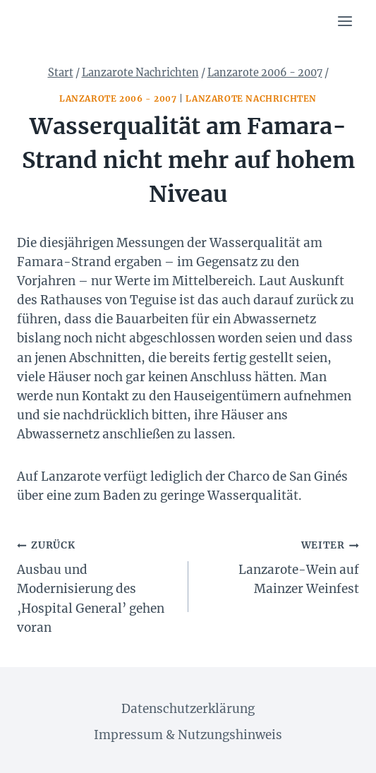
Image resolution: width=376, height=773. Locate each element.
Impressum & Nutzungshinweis (188, 735)
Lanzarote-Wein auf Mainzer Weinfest (280, 566)
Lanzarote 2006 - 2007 (118, 98)
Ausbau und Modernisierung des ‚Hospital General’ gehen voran (96, 585)
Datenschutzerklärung (188, 709)
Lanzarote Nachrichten (251, 98)
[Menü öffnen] (344, 20)
